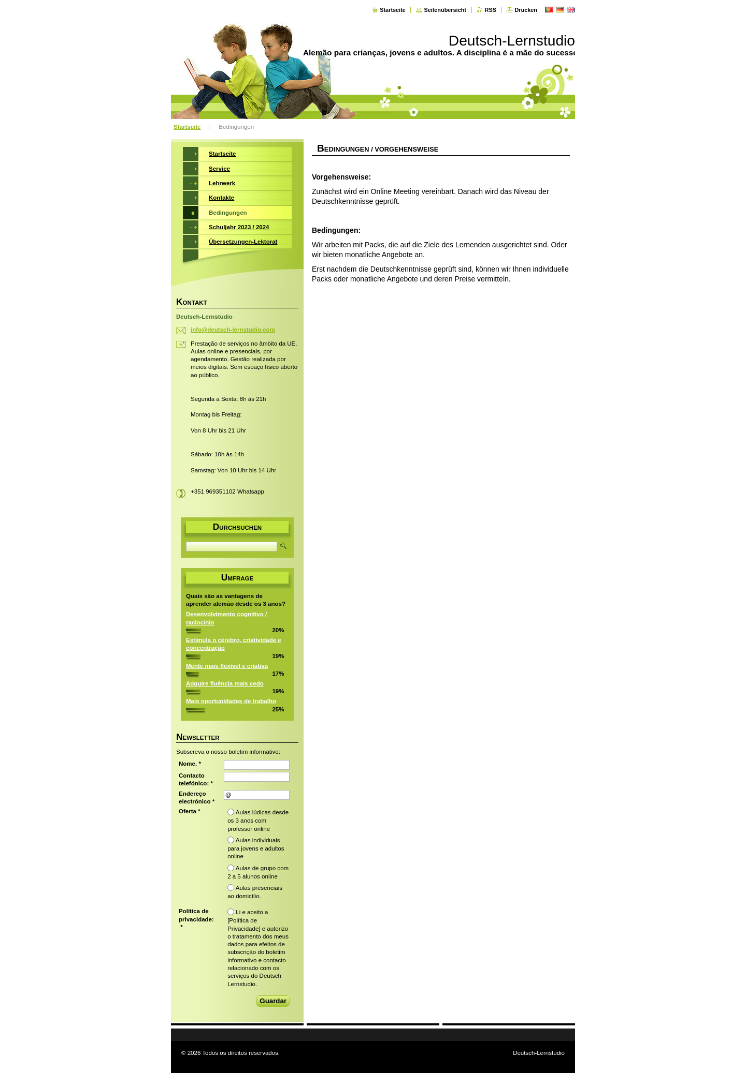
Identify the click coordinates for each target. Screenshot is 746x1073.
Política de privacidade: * (196, 919)
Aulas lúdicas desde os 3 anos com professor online (258, 820)
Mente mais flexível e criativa (227, 666)
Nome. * (190, 764)
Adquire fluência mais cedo (225, 683)
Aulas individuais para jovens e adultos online (255, 848)
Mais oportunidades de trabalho (231, 701)
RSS (490, 10)
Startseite (393, 10)
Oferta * (189, 811)
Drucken (525, 10)
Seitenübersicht (445, 10)
